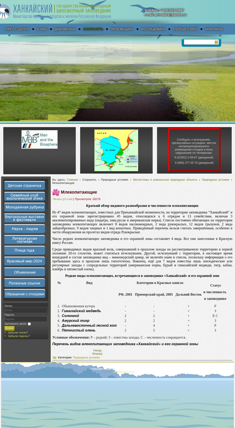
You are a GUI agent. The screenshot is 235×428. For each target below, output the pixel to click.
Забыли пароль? (19, 336)
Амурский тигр (75, 320)
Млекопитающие (79, 192)
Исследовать (153, 29)
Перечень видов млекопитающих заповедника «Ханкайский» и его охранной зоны (125, 344)
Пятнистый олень (79, 330)
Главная (72, 179)
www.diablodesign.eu (123, 371)
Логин (8, 306)
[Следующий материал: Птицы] (97, 353)
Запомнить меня (15, 323)
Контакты (214, 29)
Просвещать (122, 29)
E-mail (68, 199)
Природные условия (215, 179)
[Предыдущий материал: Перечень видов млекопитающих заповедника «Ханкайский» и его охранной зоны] (97, 350)
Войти (9, 328)
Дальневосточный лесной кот (89, 325)
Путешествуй (185, 29)
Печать (58, 199)
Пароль (9, 314)
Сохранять (93, 29)
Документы (65, 29)
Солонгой (70, 316)
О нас (42, 29)
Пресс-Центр (17, 29)
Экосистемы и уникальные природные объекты (165, 179)
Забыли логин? (18, 332)
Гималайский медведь (81, 311)
